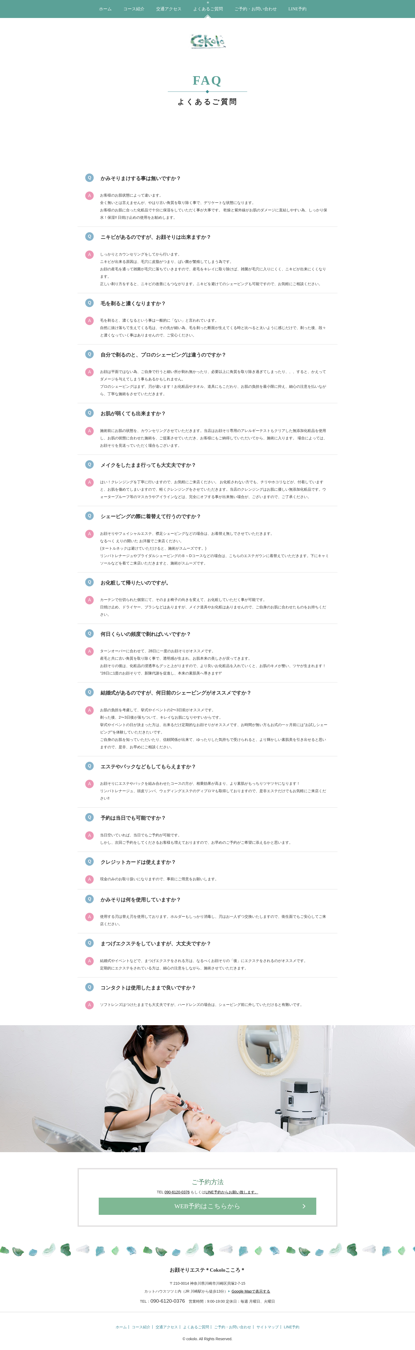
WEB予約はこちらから (207, 1206)
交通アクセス (169, 9)
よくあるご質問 (208, 9)
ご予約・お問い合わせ (255, 9)
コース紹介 (134, 9)
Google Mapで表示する (251, 1291)
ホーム (105, 9)
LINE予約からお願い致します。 (231, 1192)
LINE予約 (297, 9)
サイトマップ (266, 1327)
